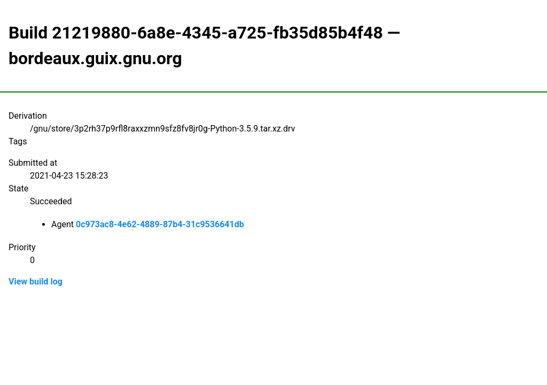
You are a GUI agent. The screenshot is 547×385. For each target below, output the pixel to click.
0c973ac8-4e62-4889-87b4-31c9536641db (160, 224)
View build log (35, 281)
